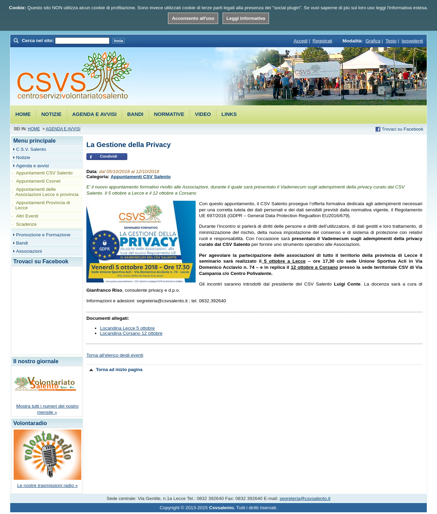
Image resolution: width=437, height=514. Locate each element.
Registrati (322, 40)
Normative (169, 114)
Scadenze (26, 224)
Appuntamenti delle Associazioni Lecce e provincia (47, 192)
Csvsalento (74, 76)
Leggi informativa (245, 18)
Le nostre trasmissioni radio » (47, 485)
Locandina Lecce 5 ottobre (127, 328)
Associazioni (29, 251)
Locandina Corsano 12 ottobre (131, 333)
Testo (391, 40)
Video (203, 114)
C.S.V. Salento (31, 149)
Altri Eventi (27, 216)
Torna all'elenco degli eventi (114, 355)
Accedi (301, 40)
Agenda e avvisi (94, 114)
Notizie (51, 114)
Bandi (135, 114)
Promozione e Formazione (43, 234)
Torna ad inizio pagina (119, 369)
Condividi (108, 156)
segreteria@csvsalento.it (305, 498)
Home (23, 114)
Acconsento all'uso (193, 18)
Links (229, 114)
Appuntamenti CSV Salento (141, 176)
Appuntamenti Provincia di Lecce (42, 205)
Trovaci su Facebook (402, 129)
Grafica (372, 40)
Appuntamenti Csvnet (38, 181)
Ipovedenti (412, 40)
